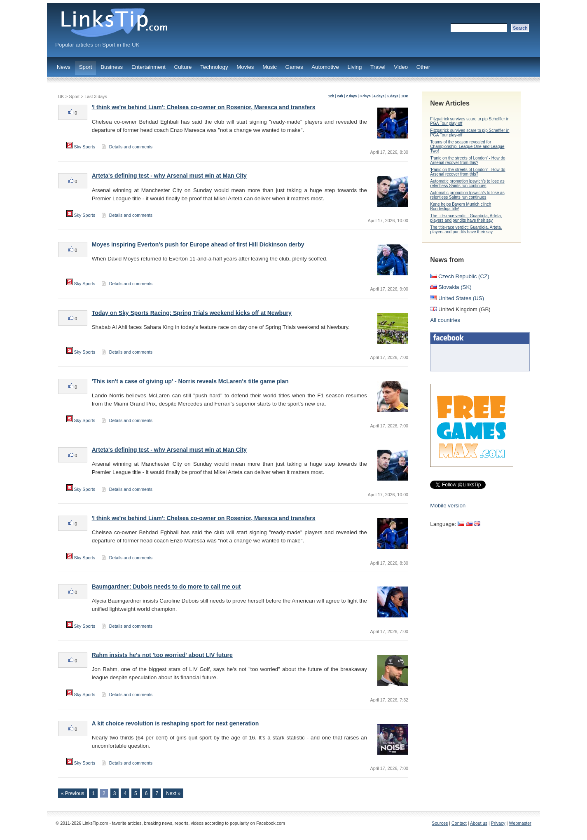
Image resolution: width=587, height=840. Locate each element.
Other (423, 67)
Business (112, 67)
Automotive (325, 67)
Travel (378, 67)
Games (294, 67)
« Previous (72, 793)
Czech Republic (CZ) (459, 276)
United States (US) (457, 298)
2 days (351, 96)
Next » (173, 793)
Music (269, 67)
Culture (183, 67)
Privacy (498, 823)
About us (478, 823)
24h (340, 96)
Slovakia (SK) (450, 287)
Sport (85, 67)
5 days (392, 96)
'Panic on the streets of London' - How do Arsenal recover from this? (467, 160)
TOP (404, 96)
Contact (459, 823)
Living (355, 67)
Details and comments (130, 146)
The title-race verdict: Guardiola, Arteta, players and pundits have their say (466, 218)
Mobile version (447, 505)
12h (331, 96)
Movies (245, 67)
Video (401, 67)
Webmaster (520, 823)
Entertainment (148, 67)
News (63, 67)
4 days (379, 96)
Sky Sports (80, 146)
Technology (214, 67)
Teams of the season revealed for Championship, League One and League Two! (467, 146)
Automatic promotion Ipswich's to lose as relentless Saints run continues (467, 183)
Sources (440, 823)
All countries (445, 320)
